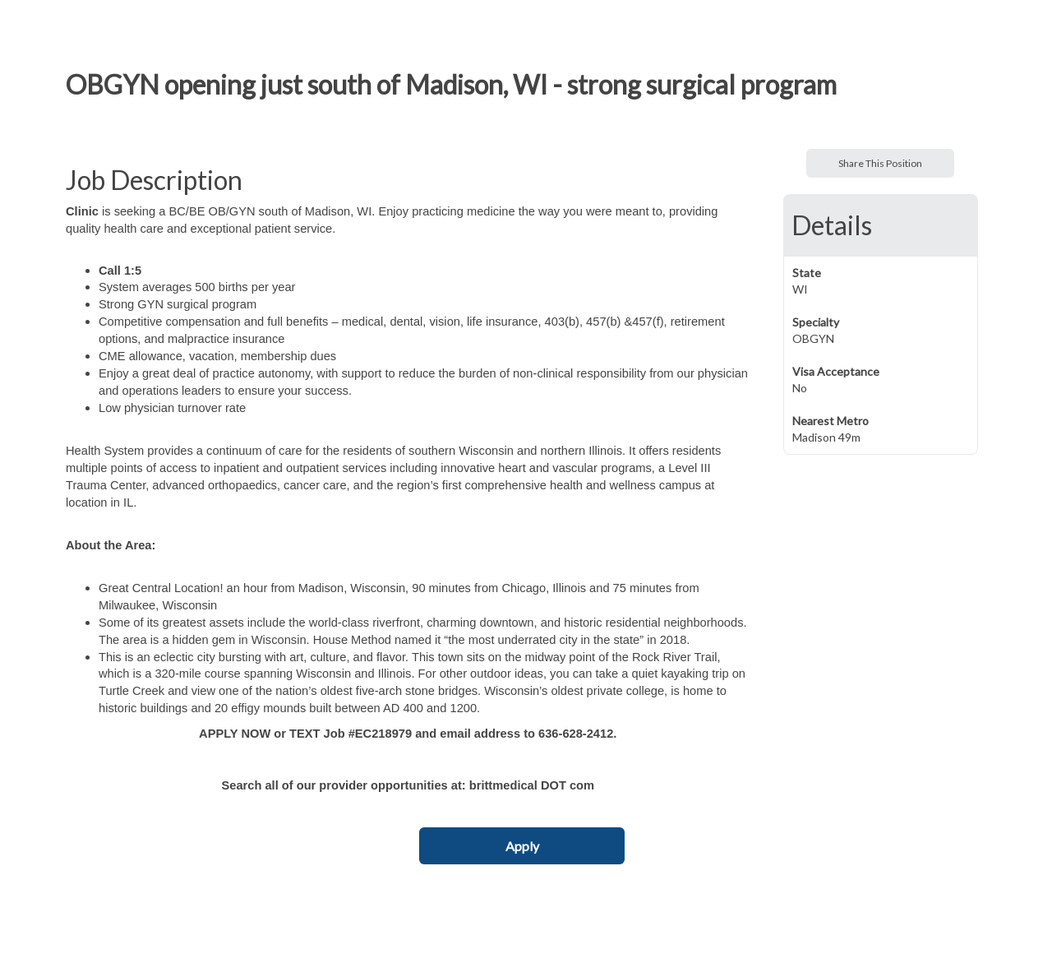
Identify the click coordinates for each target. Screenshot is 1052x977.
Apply (522, 846)
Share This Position (880, 163)
